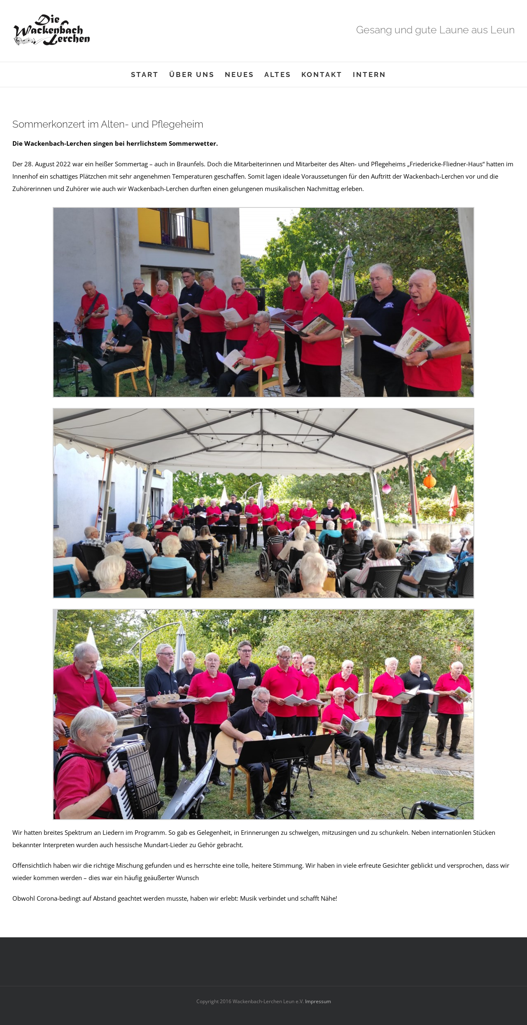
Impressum (317, 1001)
